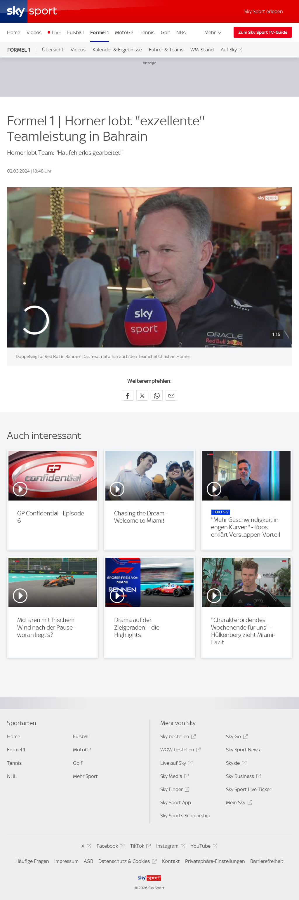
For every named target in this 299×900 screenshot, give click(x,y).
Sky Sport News (243, 750)
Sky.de (235, 764)
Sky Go (236, 737)
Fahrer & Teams (166, 50)
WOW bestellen (179, 751)
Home (13, 32)
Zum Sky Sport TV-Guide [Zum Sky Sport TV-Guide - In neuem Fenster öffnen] (262, 32)
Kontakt (171, 861)
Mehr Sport (85, 776)
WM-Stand (202, 50)
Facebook (110, 847)
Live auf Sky (175, 764)
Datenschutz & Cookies (126, 862)
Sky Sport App (175, 802)
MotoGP (124, 32)
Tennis (147, 32)
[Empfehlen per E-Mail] (171, 395)
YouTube (203, 847)
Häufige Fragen (32, 861)
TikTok (139, 847)
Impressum (66, 861)
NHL (12, 776)
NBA (181, 32)
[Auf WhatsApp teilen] (157, 395)
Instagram (169, 847)
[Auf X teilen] (142, 395)
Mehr (213, 32)
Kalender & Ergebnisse (117, 50)
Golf (165, 32)
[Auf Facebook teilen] (127, 395)
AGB (88, 861)
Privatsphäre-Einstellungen (215, 861)
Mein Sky (238, 803)
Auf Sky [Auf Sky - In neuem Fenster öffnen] (229, 50)
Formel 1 (99, 32)
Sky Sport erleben (263, 11)
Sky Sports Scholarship (185, 816)
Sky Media (173, 777)
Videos (34, 32)
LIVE (56, 32)
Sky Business (242, 777)
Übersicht (53, 50)
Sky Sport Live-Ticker (248, 789)
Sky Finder (174, 790)
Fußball (75, 32)
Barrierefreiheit (267, 861)
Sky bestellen (177, 737)
